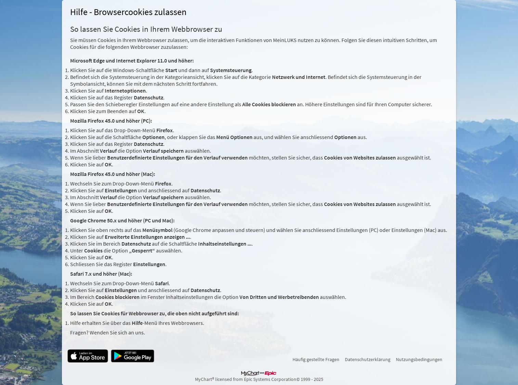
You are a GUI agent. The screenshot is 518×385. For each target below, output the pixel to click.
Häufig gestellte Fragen (316, 359)
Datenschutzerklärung (367, 359)
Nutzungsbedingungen (419, 359)
